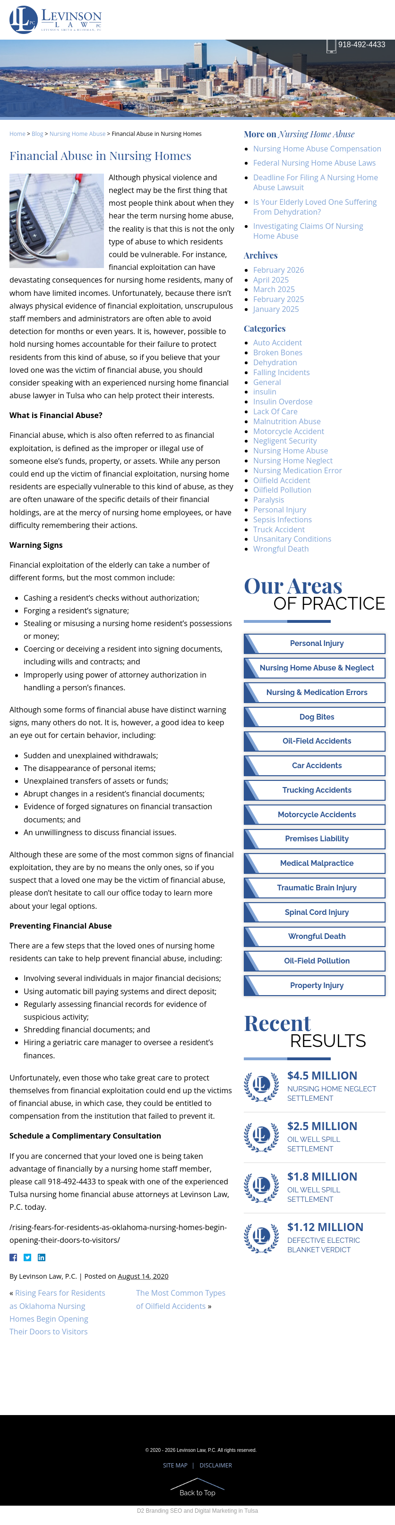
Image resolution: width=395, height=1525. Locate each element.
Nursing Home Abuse (78, 134)
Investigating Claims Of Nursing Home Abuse (308, 231)
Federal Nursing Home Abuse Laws (314, 163)
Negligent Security (285, 441)
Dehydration (275, 362)
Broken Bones (277, 352)
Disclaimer (216, 1465)
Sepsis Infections (282, 519)
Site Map (175, 1465)
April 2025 (271, 280)
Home (17, 134)
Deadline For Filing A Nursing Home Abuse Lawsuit (315, 182)
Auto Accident (277, 342)
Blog (37, 134)
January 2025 (276, 309)
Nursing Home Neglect (293, 460)
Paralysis (268, 499)
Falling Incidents (281, 372)
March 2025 (274, 289)
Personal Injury (279, 509)
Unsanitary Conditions (292, 539)
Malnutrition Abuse (287, 421)
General (267, 382)
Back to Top (197, 1492)
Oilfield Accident (281, 480)
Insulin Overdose (283, 401)
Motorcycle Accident (288, 431)
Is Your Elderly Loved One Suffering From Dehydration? (315, 207)
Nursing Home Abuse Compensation (317, 148)
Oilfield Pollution (282, 490)
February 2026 (278, 270)
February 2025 (278, 299)
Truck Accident (279, 529)
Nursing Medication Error (297, 470)
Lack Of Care (275, 411)
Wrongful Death (281, 549)
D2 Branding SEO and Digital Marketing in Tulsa (197, 1511)
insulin (264, 391)
